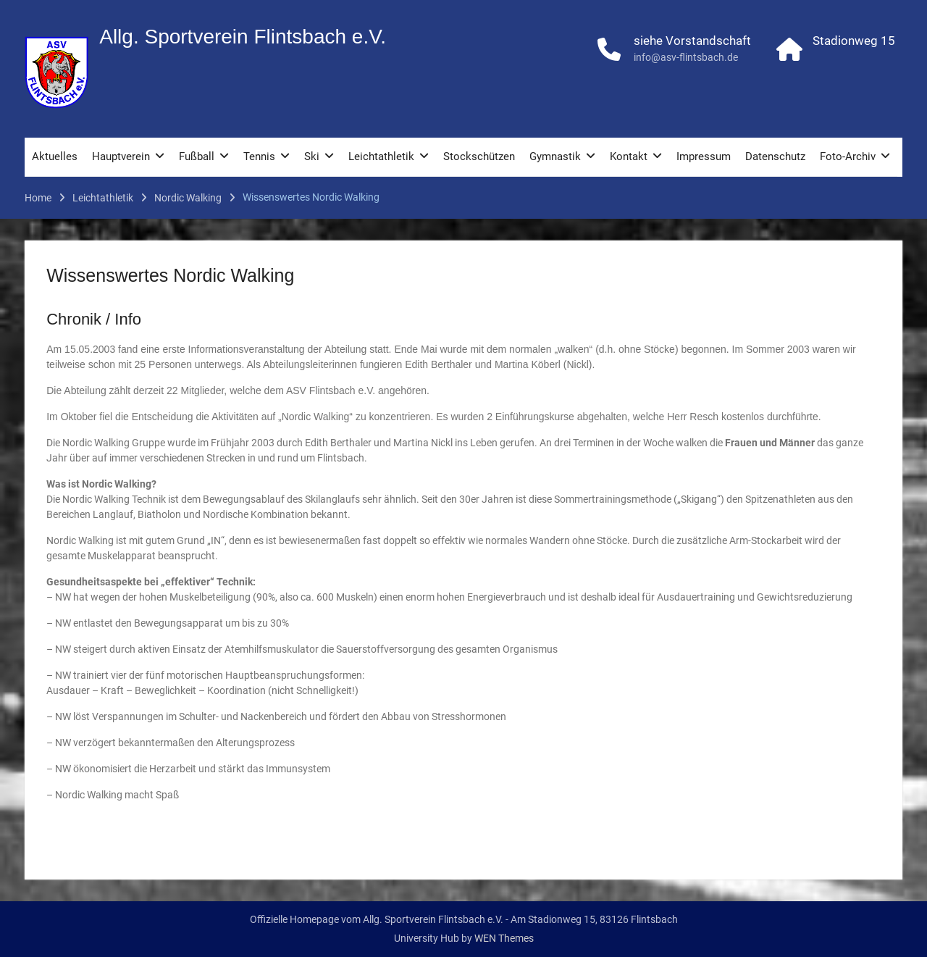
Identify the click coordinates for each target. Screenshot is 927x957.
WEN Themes (504, 938)
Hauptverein (121, 156)
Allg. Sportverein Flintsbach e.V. (242, 36)
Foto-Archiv (848, 156)
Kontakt (628, 156)
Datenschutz (775, 156)
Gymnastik (555, 156)
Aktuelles (54, 156)
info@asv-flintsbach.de (686, 57)
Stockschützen (479, 156)
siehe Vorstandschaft (692, 40)
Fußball (196, 156)
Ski (311, 156)
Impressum (703, 156)
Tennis (259, 156)
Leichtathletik (381, 156)
